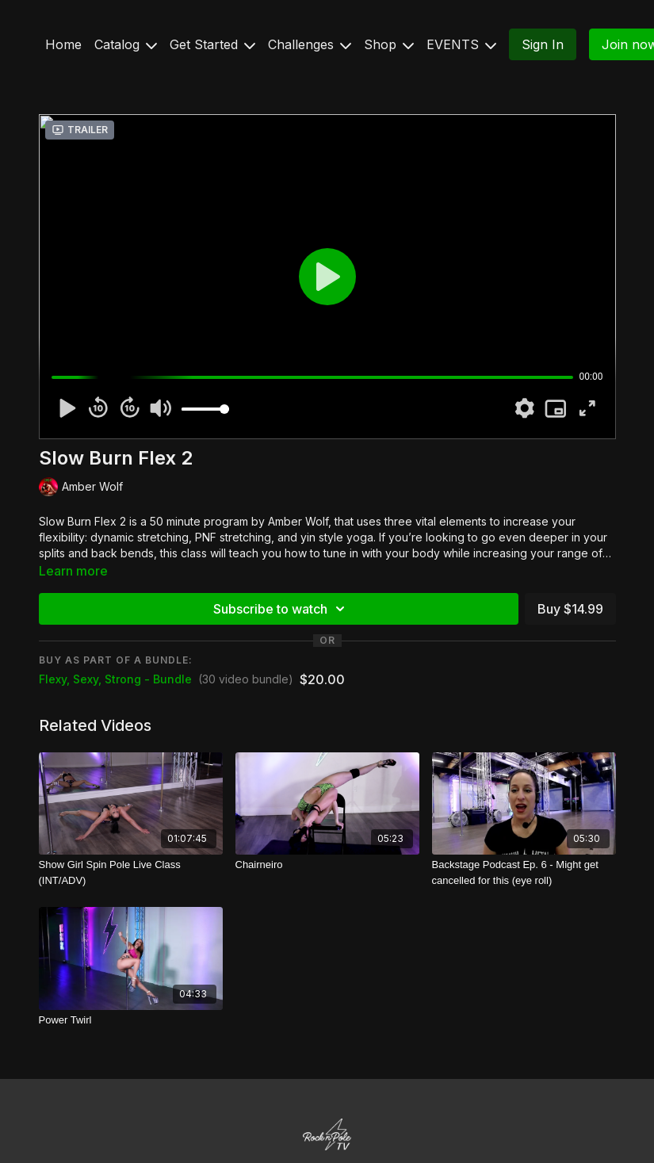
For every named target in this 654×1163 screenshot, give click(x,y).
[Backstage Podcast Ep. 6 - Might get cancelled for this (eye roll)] (524, 872)
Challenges (309, 44)
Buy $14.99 (570, 609)
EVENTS (461, 44)
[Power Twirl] (131, 1020)
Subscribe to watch (281, 608)
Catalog (125, 44)
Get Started (212, 44)
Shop (389, 44)
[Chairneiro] (327, 865)
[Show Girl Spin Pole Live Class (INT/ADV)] (131, 872)
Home (63, 44)
